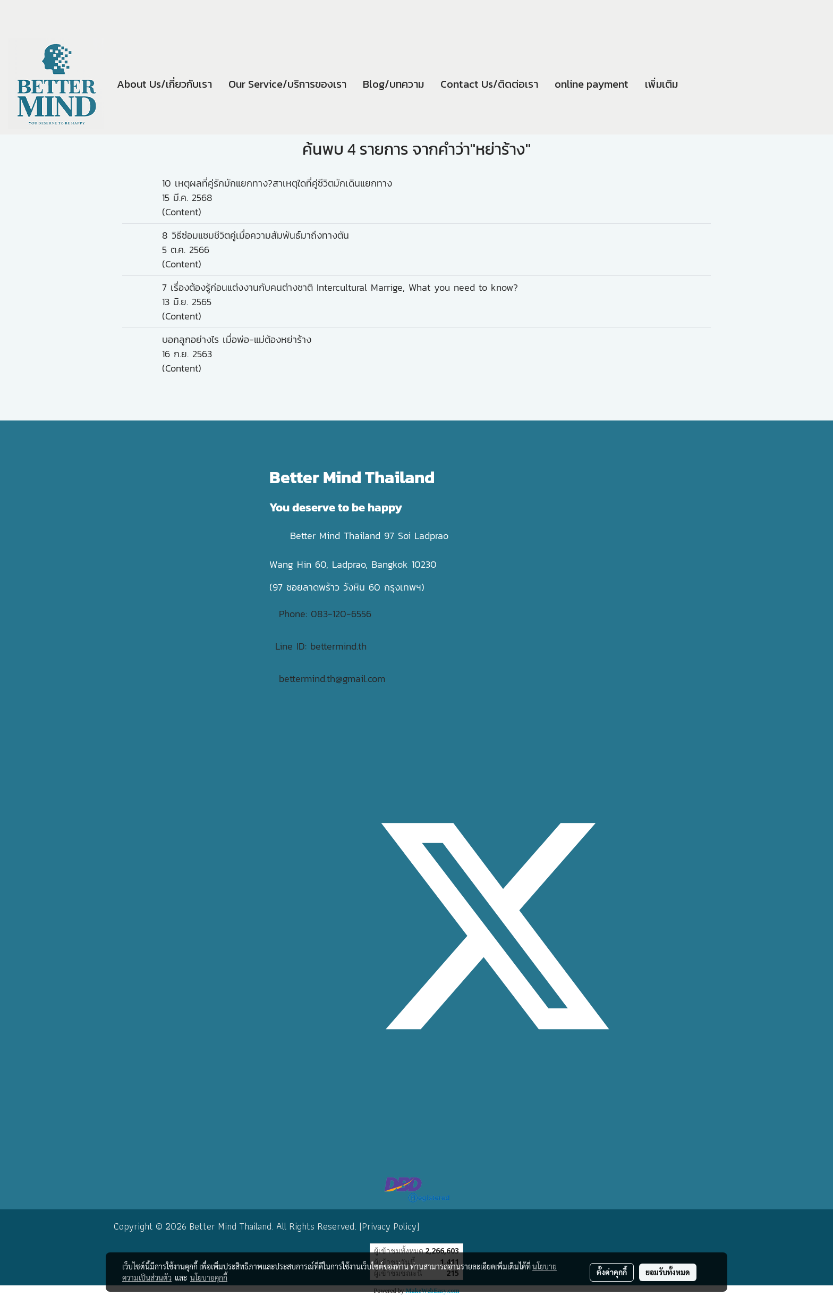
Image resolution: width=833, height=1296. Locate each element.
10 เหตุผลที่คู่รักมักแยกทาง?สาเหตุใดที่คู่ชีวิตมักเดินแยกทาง (277, 183)
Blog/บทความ (393, 84)
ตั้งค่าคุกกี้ (612, 1272)
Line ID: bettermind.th (321, 646)
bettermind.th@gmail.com (332, 678)
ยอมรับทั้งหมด (667, 1272)
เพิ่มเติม (661, 84)
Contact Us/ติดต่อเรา (489, 84)
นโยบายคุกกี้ (208, 1277)
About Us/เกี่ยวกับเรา (164, 84)
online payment (591, 84)
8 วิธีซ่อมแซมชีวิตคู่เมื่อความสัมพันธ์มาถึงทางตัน (255, 235)
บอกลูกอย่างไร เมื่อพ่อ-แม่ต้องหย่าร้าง (236, 339)
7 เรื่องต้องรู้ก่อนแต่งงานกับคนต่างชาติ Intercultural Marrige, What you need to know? (340, 287)
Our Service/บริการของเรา (287, 84)
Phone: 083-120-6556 (327, 614)
